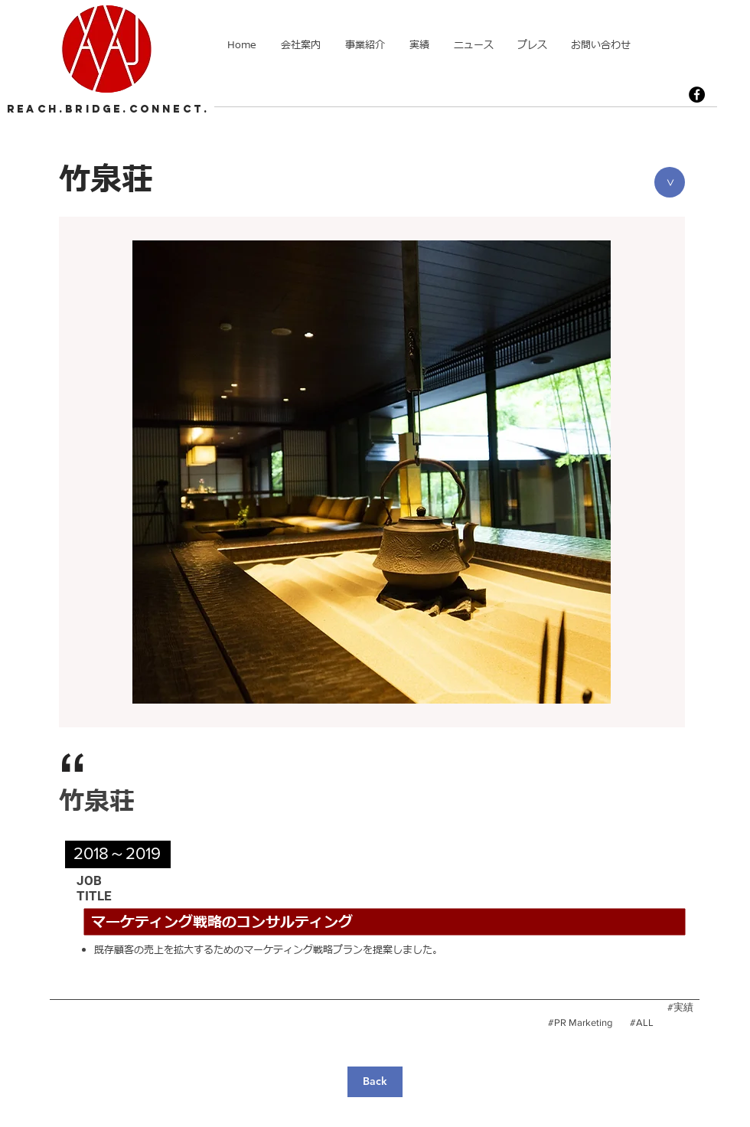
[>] (669, 182)
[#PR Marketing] (580, 1023)
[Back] (375, 1082)
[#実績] (680, 1007)
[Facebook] (697, 95)
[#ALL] (641, 1023)
